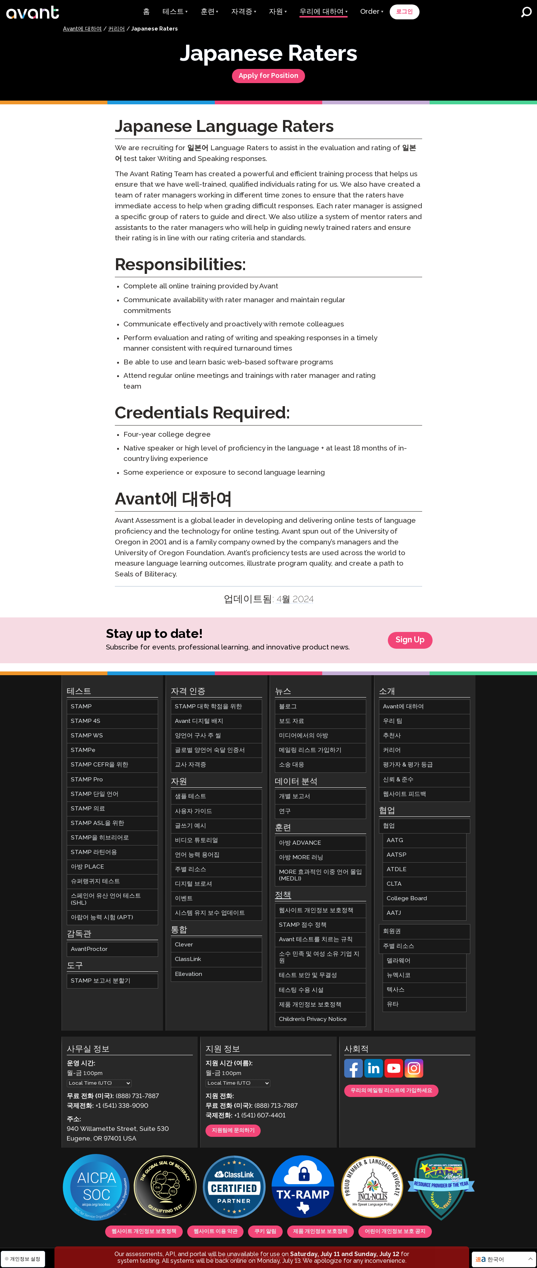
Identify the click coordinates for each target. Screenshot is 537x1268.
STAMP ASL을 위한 (97, 820)
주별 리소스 (190, 866)
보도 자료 (291, 718)
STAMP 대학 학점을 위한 (208, 704)
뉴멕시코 (399, 972)
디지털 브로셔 (193, 881)
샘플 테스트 (190, 793)
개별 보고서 (294, 793)
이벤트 (184, 895)
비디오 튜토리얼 (196, 837)
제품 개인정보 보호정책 (310, 1002)
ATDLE (396, 866)
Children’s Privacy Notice (313, 1016)
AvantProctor (89, 946)
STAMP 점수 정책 (303, 922)
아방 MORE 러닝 (301, 854)
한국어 (495, 1259)
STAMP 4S (85, 718)
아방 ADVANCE (300, 840)
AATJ (394, 910)
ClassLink (188, 956)
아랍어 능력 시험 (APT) (102, 914)
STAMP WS (87, 733)
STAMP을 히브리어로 (100, 835)
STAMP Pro (87, 777)
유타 (393, 1001)
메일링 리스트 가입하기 (310, 747)
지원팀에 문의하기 (240, 1129)
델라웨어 (399, 958)
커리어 (116, 29)
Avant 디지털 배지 (199, 718)
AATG (395, 837)
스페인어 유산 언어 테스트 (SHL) (106, 896)
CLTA (394, 881)
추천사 (392, 733)
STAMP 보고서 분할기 (101, 978)
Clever (184, 942)
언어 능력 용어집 (197, 852)
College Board (407, 895)
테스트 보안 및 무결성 (308, 972)
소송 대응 (291, 762)
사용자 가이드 (193, 808)
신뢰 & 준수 (398, 777)
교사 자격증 (190, 762)
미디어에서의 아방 (303, 733)
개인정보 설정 (22, 1259)
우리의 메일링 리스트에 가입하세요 (404, 1089)
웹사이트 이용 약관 (201, 1230)
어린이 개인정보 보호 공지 (428, 1230)
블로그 (288, 704)
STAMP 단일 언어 (95, 791)
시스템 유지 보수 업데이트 (210, 910)
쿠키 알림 (264, 1230)
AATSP (396, 852)
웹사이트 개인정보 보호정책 (316, 907)
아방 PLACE (87, 864)
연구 (285, 808)
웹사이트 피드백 (404, 791)
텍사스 (396, 987)
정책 (283, 892)
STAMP (81, 704)
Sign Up (410, 645)
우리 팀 (392, 718)
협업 (389, 823)
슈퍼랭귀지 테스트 (95, 878)
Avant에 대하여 (82, 29)
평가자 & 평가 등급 (408, 762)
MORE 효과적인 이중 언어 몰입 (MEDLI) (320, 872)
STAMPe (83, 747)
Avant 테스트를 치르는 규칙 (316, 936)
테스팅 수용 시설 (301, 987)
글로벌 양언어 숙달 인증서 (210, 747)
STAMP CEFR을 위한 (99, 762)
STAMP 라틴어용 (94, 849)
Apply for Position (268, 78)
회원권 (392, 928)
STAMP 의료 (88, 806)
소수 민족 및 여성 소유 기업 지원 (319, 954)
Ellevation (188, 971)
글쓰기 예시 (190, 823)
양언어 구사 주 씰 (198, 733)
